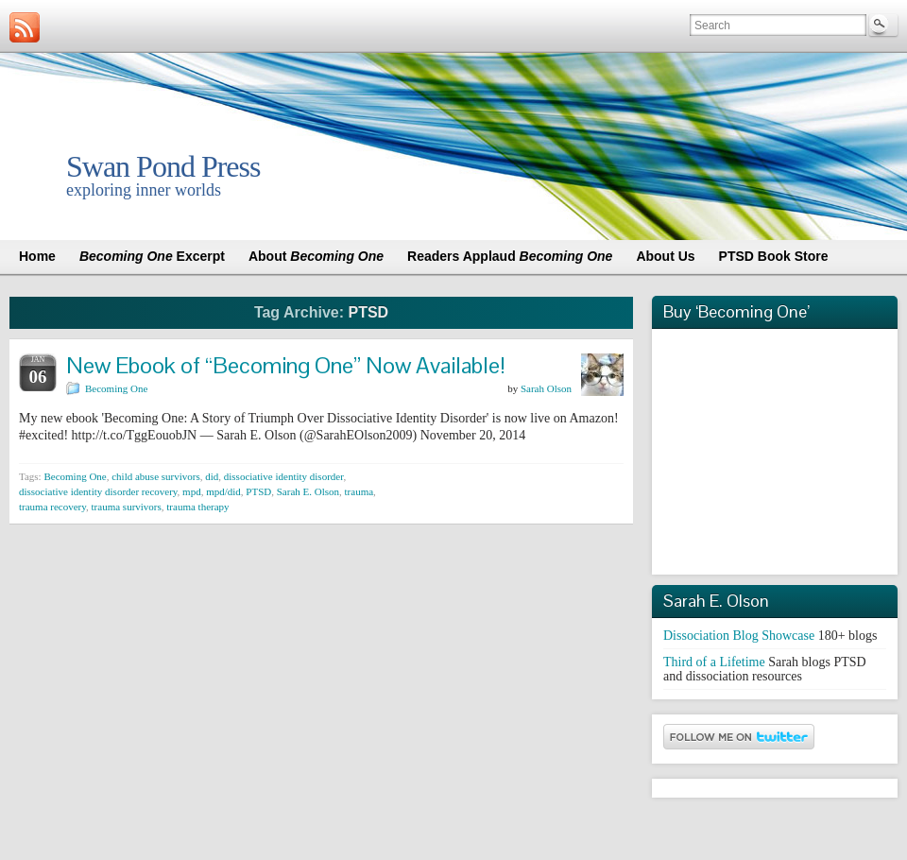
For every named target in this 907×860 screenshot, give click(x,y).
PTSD (258, 491)
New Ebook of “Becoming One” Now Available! (285, 365)
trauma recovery (52, 506)
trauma (359, 491)
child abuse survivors (155, 476)
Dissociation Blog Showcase (738, 635)
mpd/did (223, 491)
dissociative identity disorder (284, 476)
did (211, 476)
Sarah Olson (546, 388)
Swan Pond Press (163, 166)
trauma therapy (197, 506)
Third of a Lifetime (714, 662)
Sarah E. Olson (308, 491)
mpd (191, 491)
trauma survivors (127, 506)
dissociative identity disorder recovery (98, 491)
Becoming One (116, 388)
